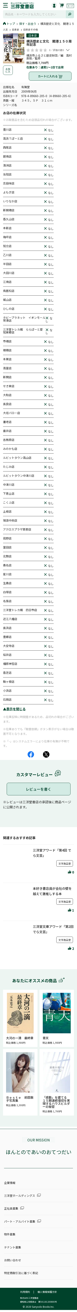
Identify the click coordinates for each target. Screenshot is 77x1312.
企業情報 (9, 1183)
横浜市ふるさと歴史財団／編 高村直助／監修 (49, 56)
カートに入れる (50, 76)
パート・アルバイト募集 (19, 1221)
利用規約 (25, 1291)
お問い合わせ (12, 1260)
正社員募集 (11, 1208)
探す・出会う (27, 24)
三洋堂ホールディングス (19, 1196)
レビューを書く (38, 789)
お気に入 (7, 70)
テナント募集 (12, 1247)
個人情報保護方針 (47, 1291)
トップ (9, 24)
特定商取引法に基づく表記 (21, 1273)
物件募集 (9, 1234)
